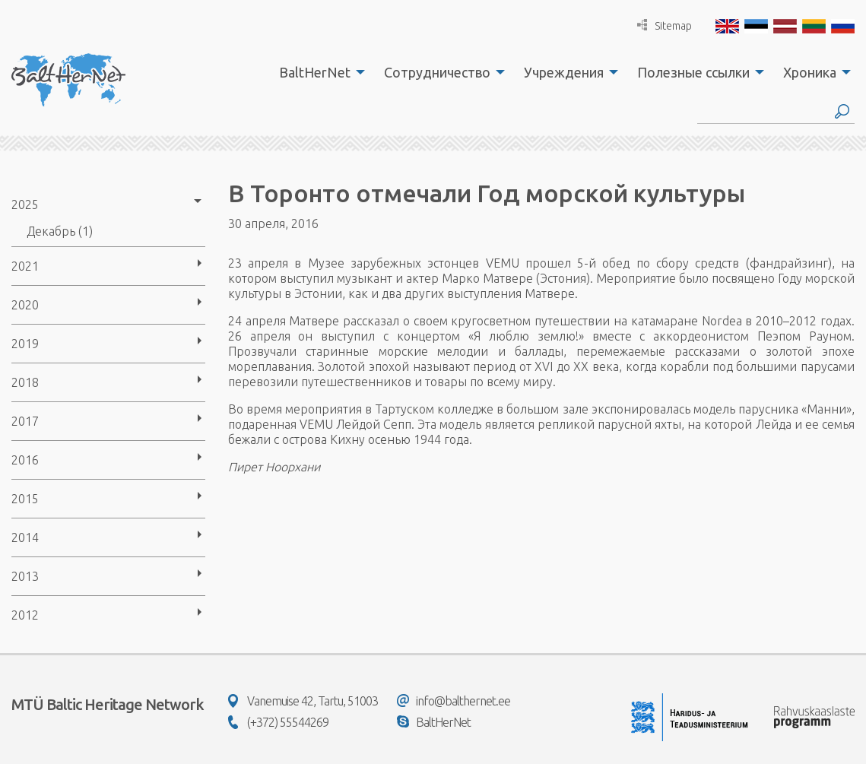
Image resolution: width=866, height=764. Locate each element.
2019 (25, 343)
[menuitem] (318, 72)
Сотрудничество (437, 72)
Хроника (809, 72)
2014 (25, 537)
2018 (25, 382)
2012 (25, 615)
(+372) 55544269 (278, 722)
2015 (25, 499)
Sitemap (664, 25)
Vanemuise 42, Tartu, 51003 (303, 701)
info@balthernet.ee (453, 701)
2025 (25, 204)
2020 (25, 305)
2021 (25, 266)
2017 (25, 421)
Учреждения (564, 72)
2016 (25, 460)
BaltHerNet (315, 72)
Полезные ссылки (693, 72)
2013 (25, 576)
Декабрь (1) (60, 231)
